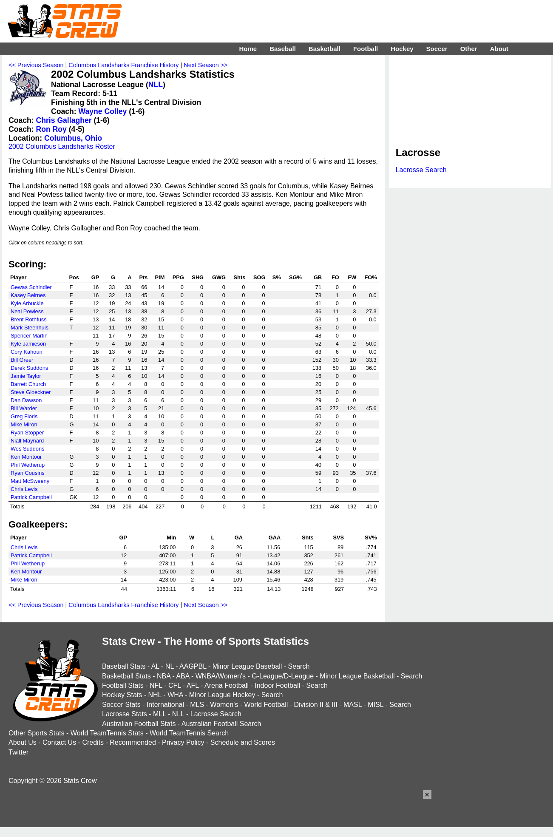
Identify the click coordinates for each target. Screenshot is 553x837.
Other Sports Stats (37, 733)
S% (276, 277)
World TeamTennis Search (189, 733)
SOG (259, 277)
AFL (193, 685)
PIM (160, 277)
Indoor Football (277, 685)
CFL (174, 685)
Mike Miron (24, 424)
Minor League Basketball (357, 676)
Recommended (133, 742)
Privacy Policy (183, 742)
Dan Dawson (26, 400)
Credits (93, 742)
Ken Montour (26, 457)
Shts (240, 277)
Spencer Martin (29, 335)
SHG (198, 277)
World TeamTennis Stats (107, 733)
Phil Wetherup (28, 465)
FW (352, 277)
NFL (156, 685)
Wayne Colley (103, 111)
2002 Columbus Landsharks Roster (62, 146)
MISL (375, 704)
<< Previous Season (36, 65)
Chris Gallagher (64, 120)
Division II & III (315, 704)
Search (299, 666)
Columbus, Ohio (73, 138)
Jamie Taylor (26, 376)
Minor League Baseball (247, 666)
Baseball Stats (123, 666)
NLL (155, 84)
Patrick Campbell (31, 497)
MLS (197, 704)
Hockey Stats (122, 694)
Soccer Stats (121, 704)
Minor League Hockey (222, 694)
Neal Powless (27, 311)
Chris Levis (24, 489)
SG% (295, 277)
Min (171, 537)
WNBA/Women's (221, 676)
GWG (219, 277)
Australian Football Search (221, 723)
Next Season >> (205, 65)
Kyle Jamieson (28, 343)
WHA (175, 694)
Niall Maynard (27, 440)
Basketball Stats (126, 676)
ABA (182, 676)
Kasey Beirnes (28, 295)
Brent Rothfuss (29, 319)
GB (318, 277)
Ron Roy (51, 129)
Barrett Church (28, 384)
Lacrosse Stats (124, 714)
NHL (154, 694)
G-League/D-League (283, 676)
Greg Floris (24, 416)
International (165, 704)
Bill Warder (24, 408)
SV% (371, 537)
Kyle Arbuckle (27, 303)
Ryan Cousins (28, 473)
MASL (352, 704)
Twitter (18, 752)
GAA (275, 537)
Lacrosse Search (421, 169)
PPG (178, 277)
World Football (266, 704)
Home (248, 48)
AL (155, 666)
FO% (371, 277)
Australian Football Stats (139, 723)
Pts (143, 277)
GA (239, 537)
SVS (338, 537)
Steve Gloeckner (31, 392)
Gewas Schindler (31, 287)
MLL (159, 714)
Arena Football (226, 685)
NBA (163, 676)
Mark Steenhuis (29, 327)
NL (169, 666)
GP (95, 277)
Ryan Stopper (27, 432)
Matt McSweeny (30, 481)
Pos (74, 277)
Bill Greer (22, 360)
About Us (23, 742)
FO (335, 277)
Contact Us (59, 742)
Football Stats (123, 685)
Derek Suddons (29, 368)
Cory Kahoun (27, 352)
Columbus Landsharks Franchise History (123, 65)
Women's (224, 704)
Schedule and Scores (242, 742)
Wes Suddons (27, 448)
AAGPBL (192, 666)
